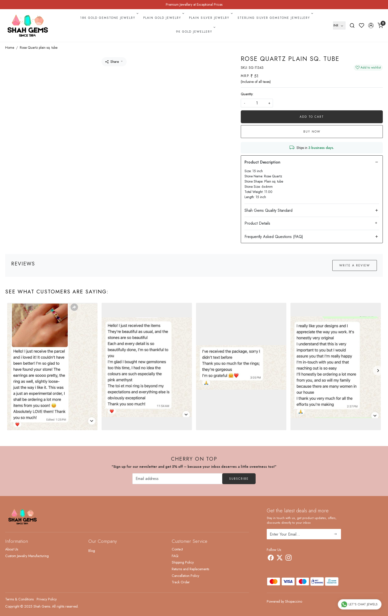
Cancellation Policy (185, 575)
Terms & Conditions (19, 599)
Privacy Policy (47, 599)
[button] (371, 25)
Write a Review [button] (354, 265)
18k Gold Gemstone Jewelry (109, 18)
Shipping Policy (183, 562)
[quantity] (257, 103)
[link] (352, 25)
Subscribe (239, 478)
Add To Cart (312, 117)
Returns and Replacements (190, 569)
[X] (280, 558)
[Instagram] (288, 558)
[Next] (378, 371)
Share (112, 61)
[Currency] (339, 25)
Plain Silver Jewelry (210, 18)
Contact (177, 549)
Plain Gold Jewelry (163, 18)
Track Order (181, 582)
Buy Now (311, 131)
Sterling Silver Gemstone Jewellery (275, 18)
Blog (91, 550)
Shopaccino (293, 601)
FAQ (175, 555)
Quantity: (247, 94)
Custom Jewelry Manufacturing (27, 555)
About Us (11, 549)
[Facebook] (271, 558)
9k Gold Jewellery (195, 31)
